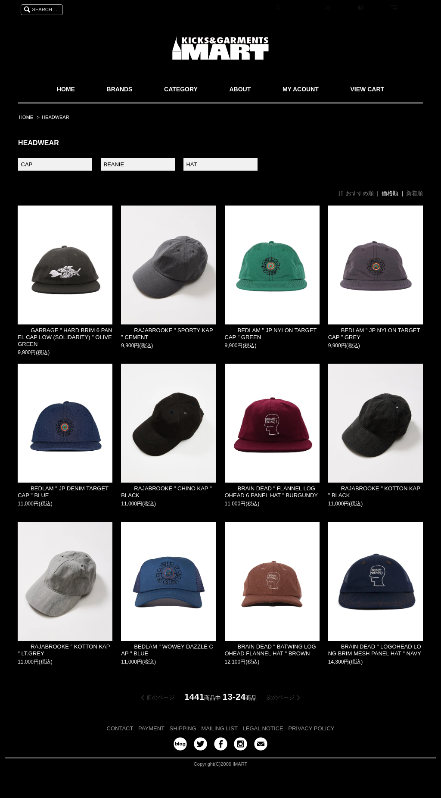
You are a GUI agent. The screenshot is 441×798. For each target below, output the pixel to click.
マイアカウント (301, 8)
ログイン (376, 8)
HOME (66, 89)
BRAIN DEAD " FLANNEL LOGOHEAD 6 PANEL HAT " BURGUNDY (271, 492)
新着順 (414, 193)
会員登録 (342, 8)
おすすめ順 (360, 193)
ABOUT (240, 89)
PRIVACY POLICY (311, 728)
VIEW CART (368, 89)
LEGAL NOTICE (263, 728)
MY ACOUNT (301, 89)
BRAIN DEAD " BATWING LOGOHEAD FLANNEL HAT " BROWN (270, 650)
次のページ (281, 697)
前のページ (160, 697)
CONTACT (120, 728)
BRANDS (120, 89)
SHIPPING (183, 728)
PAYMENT (151, 728)
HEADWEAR (55, 117)
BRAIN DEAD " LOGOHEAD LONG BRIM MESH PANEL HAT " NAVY (374, 650)
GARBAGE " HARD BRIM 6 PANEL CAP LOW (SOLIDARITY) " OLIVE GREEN (65, 337)
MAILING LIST (219, 728)
